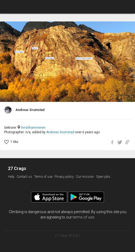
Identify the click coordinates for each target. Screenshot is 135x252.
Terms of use (43, 177)
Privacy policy (64, 177)
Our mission (85, 177)
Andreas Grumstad (60, 132)
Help (11, 177)
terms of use (83, 217)
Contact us (24, 177)
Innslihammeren (33, 127)
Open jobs (103, 177)
